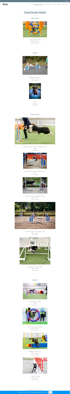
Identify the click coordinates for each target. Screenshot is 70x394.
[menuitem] (31, 4)
